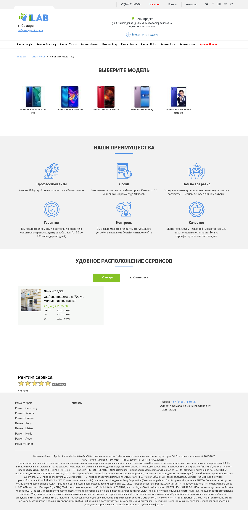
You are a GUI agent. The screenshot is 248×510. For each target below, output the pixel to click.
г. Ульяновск (139, 277)
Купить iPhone (209, 44)
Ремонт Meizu (129, 44)
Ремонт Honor (188, 44)
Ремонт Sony (109, 44)
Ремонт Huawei (89, 44)
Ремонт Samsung (46, 44)
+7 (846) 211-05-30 (131, 4)
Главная (172, 4)
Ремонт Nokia (149, 44)
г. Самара (26, 25)
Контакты (191, 4)
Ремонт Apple (24, 44)
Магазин (154, 4)
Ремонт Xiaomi (68, 44)
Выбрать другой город (30, 30)
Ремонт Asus (168, 44)
